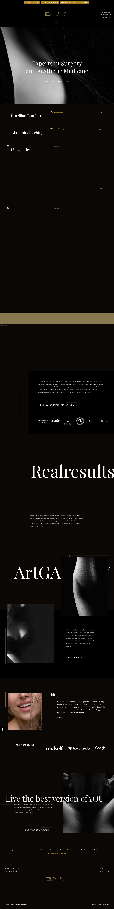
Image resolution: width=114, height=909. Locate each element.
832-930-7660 (106, 17)
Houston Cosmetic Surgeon (57, 853)
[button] (2, 729)
